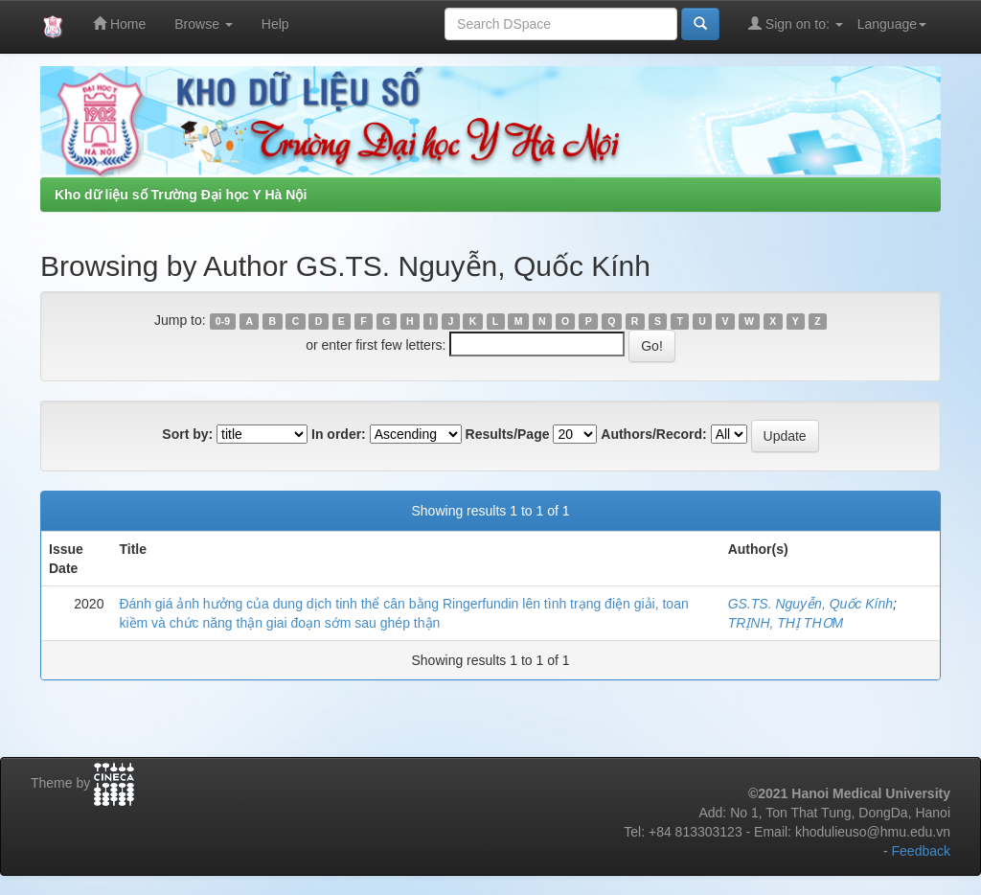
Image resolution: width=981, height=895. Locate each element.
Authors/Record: (653, 434)
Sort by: (187, 434)
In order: (338, 434)
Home (119, 23)
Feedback (921, 851)
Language (891, 24)
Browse (203, 24)
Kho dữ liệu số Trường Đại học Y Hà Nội (181, 194)
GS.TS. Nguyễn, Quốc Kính (810, 603)
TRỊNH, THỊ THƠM (786, 623)
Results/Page (508, 434)
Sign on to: (795, 23)
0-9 (223, 321)
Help (275, 24)
